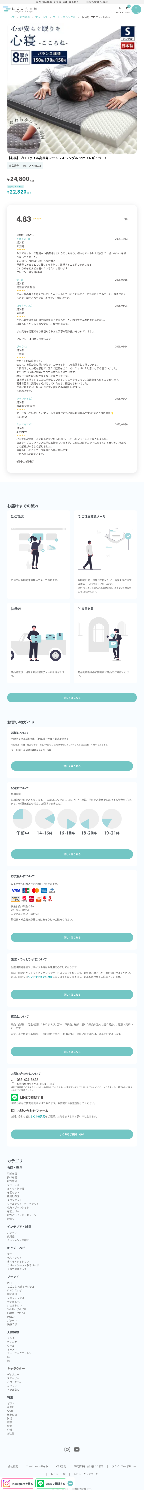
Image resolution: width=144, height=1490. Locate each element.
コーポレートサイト (37, 1466)
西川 (9, 1283)
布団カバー (13, 1211)
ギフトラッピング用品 (40, 976)
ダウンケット (14, 1200)
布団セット (13, 1192)
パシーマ (12, 1320)
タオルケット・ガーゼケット (23, 1204)
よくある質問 (37, 1116)
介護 (9, 1430)
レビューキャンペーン (86, 1474)
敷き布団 (12, 1181)
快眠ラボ (12, 1324)
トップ (10, 17)
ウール (10, 1345)
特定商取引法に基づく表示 (89, 1466)
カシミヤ (12, 1342)
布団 (9, 1254)
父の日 (10, 1411)
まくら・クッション (18, 1261)
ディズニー (13, 1374)
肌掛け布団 (13, 1196)
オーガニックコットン (19, 1353)
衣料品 (10, 1236)
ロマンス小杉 (14, 1290)
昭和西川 (12, 1294)
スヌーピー (13, 1378)
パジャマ (12, 1232)
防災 (9, 1418)
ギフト (10, 1403)
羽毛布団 (12, 1173)
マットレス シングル (64, 17)
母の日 (10, 1407)
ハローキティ (14, 1382)
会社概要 (13, 1466)
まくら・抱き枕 (15, 1188)
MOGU (11, 1317)
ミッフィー (13, 1386)
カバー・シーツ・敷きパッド (23, 1265)
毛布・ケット (14, 1257)
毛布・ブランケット (18, 1207)
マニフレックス (15, 1298)
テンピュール (14, 1301)
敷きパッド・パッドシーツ (21, 1215)
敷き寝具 (25, 17)
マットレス (41, 17)
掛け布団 (12, 1177)
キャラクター (16, 1368)
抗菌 (9, 1426)
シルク (10, 1338)
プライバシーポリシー (124, 1466)
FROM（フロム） (16, 1313)
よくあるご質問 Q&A (72, 1134)
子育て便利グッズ (17, 1269)
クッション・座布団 (18, 1240)
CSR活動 (61, 1466)
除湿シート (13, 1219)
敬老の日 (12, 1414)
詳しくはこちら (72, 766)
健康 (9, 1422)
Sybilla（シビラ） (17, 1309)
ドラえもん (13, 1389)
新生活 (10, 1433)
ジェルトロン (14, 1305)
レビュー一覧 (58, 1474)
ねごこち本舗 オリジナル (20, 1286)
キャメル (12, 1349)
